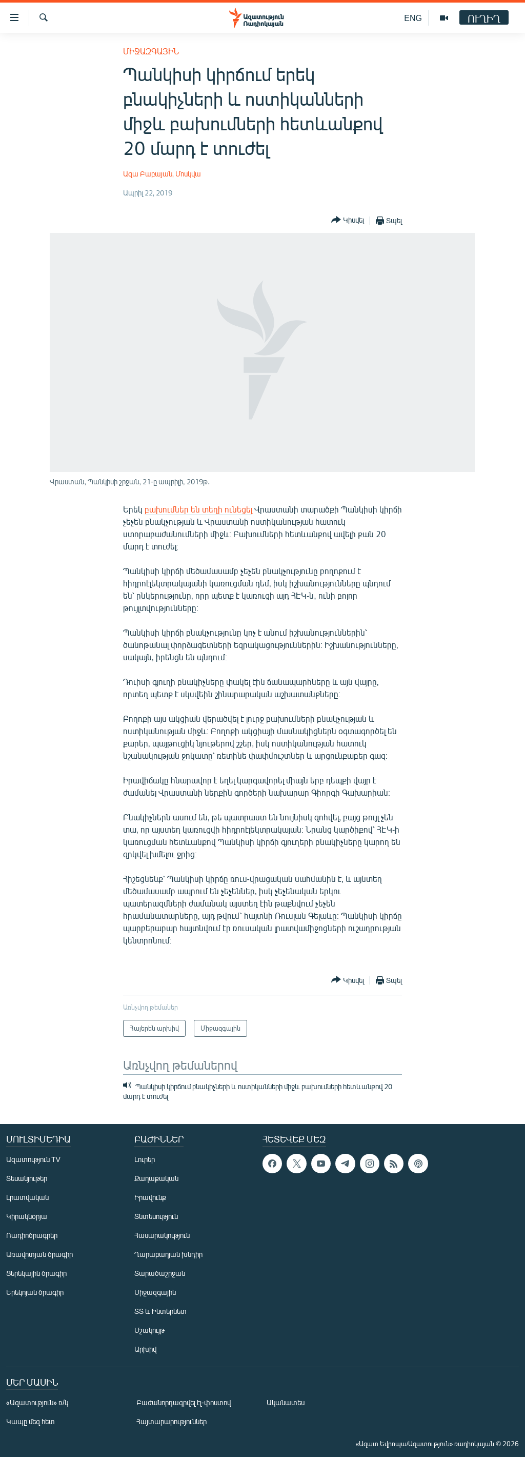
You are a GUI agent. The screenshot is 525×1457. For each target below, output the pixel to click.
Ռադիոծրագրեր (31, 1235)
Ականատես (286, 1402)
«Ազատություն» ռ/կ (37, 1402)
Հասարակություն (162, 1235)
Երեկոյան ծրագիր (35, 1292)
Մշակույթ (149, 1330)
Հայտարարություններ (171, 1421)
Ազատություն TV (33, 1159)
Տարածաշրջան (159, 1273)
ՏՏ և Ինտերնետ (160, 1311)
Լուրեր (144, 1159)
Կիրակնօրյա (26, 1216)
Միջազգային (151, 51)
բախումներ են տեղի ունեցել (198, 509)
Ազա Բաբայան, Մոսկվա (162, 173)
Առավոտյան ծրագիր (39, 1254)
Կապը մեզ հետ (30, 1421)
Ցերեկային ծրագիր (36, 1273)
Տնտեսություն (156, 1216)
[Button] (347, 220)
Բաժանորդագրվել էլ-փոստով (183, 1402)
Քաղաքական (156, 1178)
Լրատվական (27, 1197)
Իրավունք (150, 1197)
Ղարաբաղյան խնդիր (168, 1254)
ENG (413, 18)
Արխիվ (145, 1349)
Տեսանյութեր (26, 1178)
